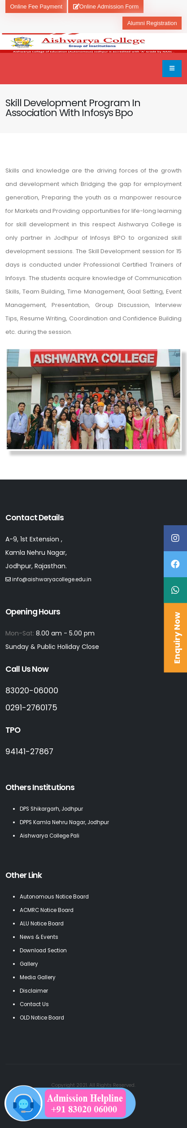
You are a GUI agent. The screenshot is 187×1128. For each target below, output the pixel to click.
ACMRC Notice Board (47, 910)
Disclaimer (34, 990)
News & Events (39, 937)
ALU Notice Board (42, 923)
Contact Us (34, 1004)
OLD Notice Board (42, 1017)
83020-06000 (31, 690)
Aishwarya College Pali (49, 835)
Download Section (43, 950)
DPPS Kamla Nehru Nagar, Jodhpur (64, 822)
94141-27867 (29, 751)
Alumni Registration (152, 23)
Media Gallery (38, 977)
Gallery (29, 964)
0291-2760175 (31, 707)
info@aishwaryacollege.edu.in (51, 579)
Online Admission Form (106, 6)
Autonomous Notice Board (54, 896)
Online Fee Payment (36, 6)
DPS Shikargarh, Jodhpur (51, 809)
